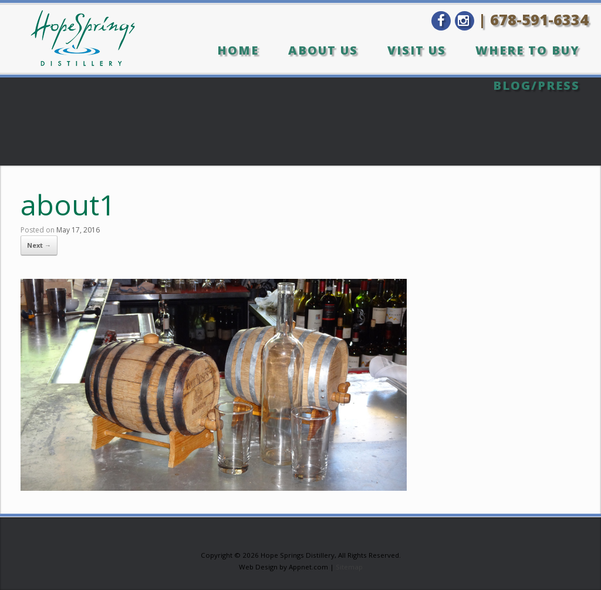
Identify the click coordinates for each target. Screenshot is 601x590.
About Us (323, 50)
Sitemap (349, 566)
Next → (39, 245)
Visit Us (416, 50)
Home (238, 50)
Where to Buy (527, 50)
